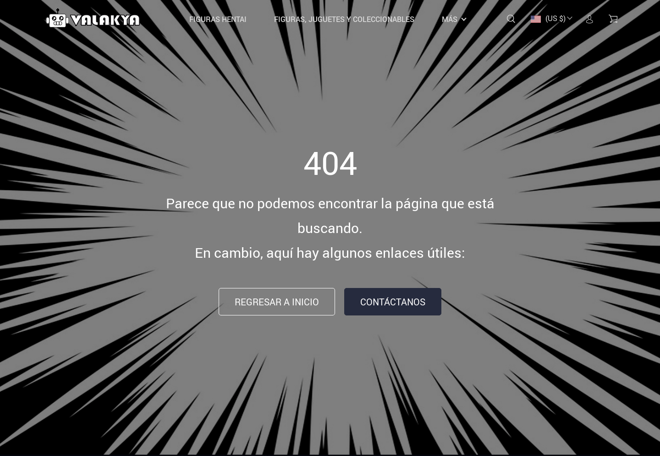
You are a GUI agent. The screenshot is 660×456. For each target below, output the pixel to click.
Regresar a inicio (277, 302)
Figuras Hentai (218, 19)
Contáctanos (392, 302)
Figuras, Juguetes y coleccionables (344, 19)
